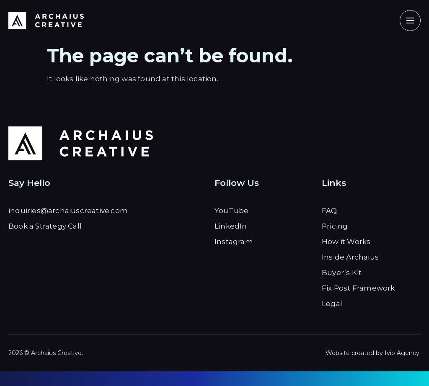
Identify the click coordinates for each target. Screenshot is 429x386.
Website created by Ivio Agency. (373, 353)
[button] (410, 20)
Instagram (233, 241)
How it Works (346, 241)
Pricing (335, 226)
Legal (332, 303)
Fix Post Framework (358, 288)
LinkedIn (230, 226)
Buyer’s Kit (342, 272)
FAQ (329, 210)
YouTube (231, 210)
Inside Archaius (350, 257)
